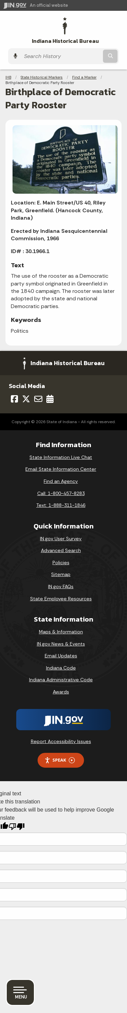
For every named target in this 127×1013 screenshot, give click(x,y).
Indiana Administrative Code (61, 680)
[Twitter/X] (26, 399)
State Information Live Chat (60, 457)
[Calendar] (50, 399)
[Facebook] (14, 399)
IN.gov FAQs (60, 586)
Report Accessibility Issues (61, 741)
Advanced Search (61, 550)
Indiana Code (61, 668)
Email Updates (61, 656)
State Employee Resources (61, 599)
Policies (60, 562)
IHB (8, 77)
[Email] (38, 399)
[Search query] (61, 56)
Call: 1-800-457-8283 (61, 493)
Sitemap (60, 574)
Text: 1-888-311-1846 (60, 505)
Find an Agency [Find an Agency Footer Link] (61, 481)
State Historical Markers (42, 77)
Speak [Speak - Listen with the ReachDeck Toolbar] (59, 760)
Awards (61, 692)
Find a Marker (84, 77)
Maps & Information (61, 632)
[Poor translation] (16, 826)
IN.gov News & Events (61, 644)
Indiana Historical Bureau (65, 41)
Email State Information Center (60, 469)
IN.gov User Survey (61, 539)
